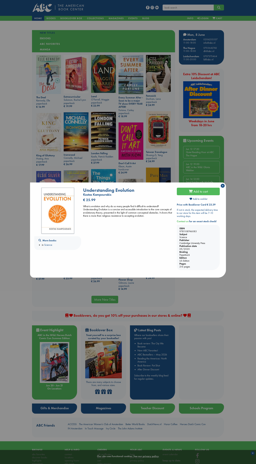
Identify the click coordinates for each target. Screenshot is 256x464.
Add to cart (198, 191)
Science (48, 245)
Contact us (182, 221)
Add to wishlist (198, 198)
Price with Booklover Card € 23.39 (196, 204)
